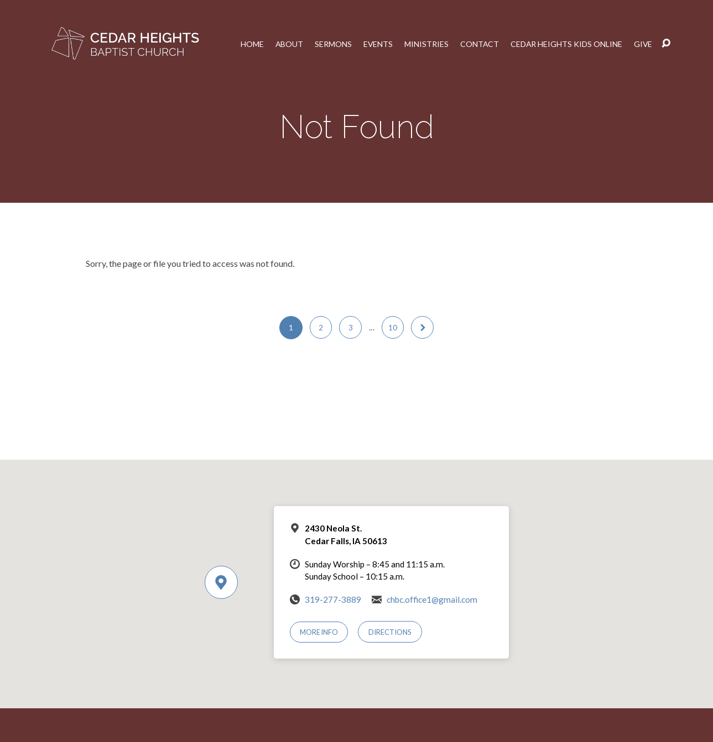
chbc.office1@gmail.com (432, 599)
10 (393, 327)
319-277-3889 (333, 599)
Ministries (424, 44)
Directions (391, 632)
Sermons (329, 44)
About (286, 44)
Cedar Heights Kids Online (565, 44)
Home (248, 44)
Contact (477, 44)
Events (375, 44)
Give (642, 44)
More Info (319, 632)
